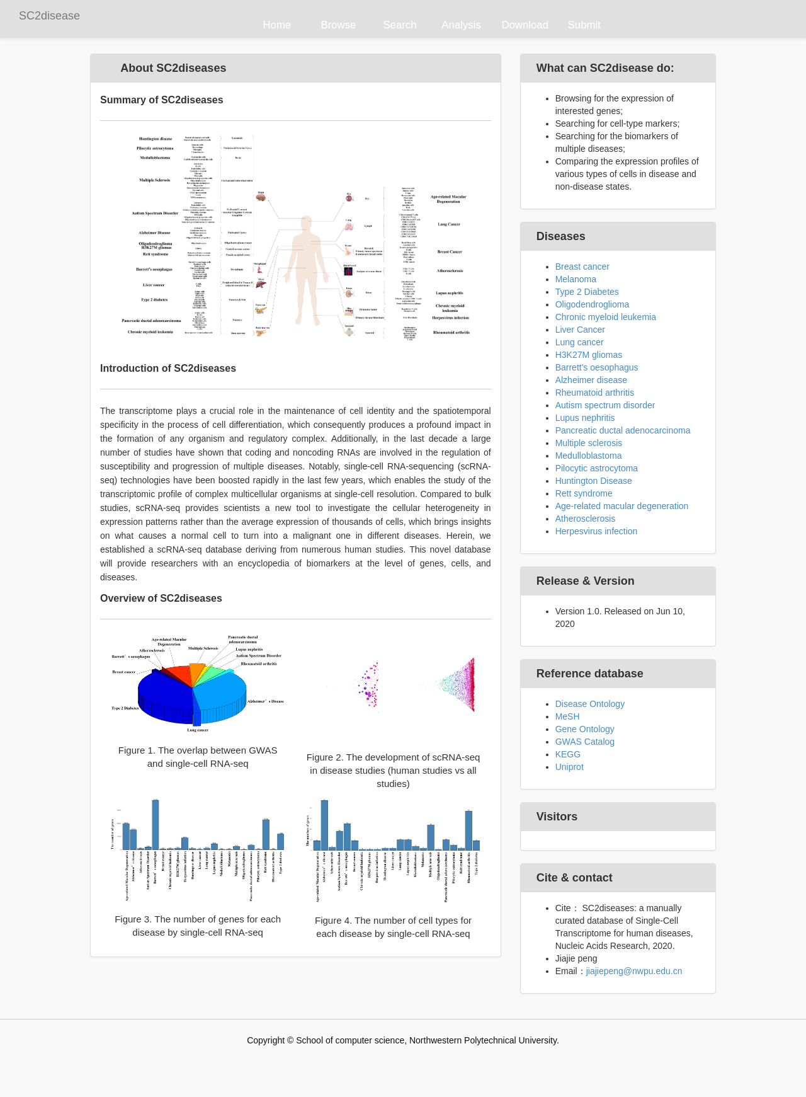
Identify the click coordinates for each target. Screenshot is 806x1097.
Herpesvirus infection (596, 531)
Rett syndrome (584, 493)
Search (399, 25)
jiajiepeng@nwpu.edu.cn (634, 971)
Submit (584, 25)
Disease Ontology (590, 704)
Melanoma (575, 279)
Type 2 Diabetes (587, 292)
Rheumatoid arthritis (594, 393)
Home (277, 25)
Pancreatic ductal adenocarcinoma (623, 430)
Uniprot (569, 767)
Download (524, 25)
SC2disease (49, 15)
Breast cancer (582, 266)
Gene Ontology (585, 729)
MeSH (567, 716)
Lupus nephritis (585, 418)
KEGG (568, 754)
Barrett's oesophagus (597, 367)
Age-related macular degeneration (622, 506)
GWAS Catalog (585, 742)
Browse (338, 25)
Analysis (461, 25)
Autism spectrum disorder (605, 405)
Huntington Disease (593, 481)
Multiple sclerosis (589, 443)
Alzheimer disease (591, 380)
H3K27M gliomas (589, 355)
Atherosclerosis (585, 519)
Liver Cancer (580, 330)
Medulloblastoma (588, 456)
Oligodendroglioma (592, 304)
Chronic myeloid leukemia (605, 317)
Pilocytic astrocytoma (596, 468)
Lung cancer (579, 342)
